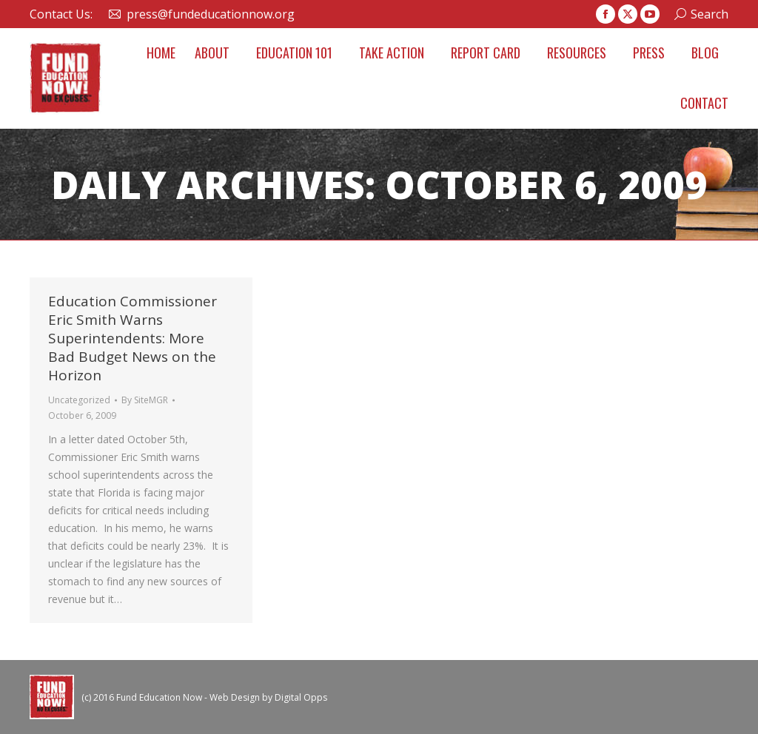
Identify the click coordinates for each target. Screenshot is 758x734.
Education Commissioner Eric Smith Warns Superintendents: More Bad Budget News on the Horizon (132, 338)
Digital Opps (301, 697)
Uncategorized (79, 400)
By (144, 400)
